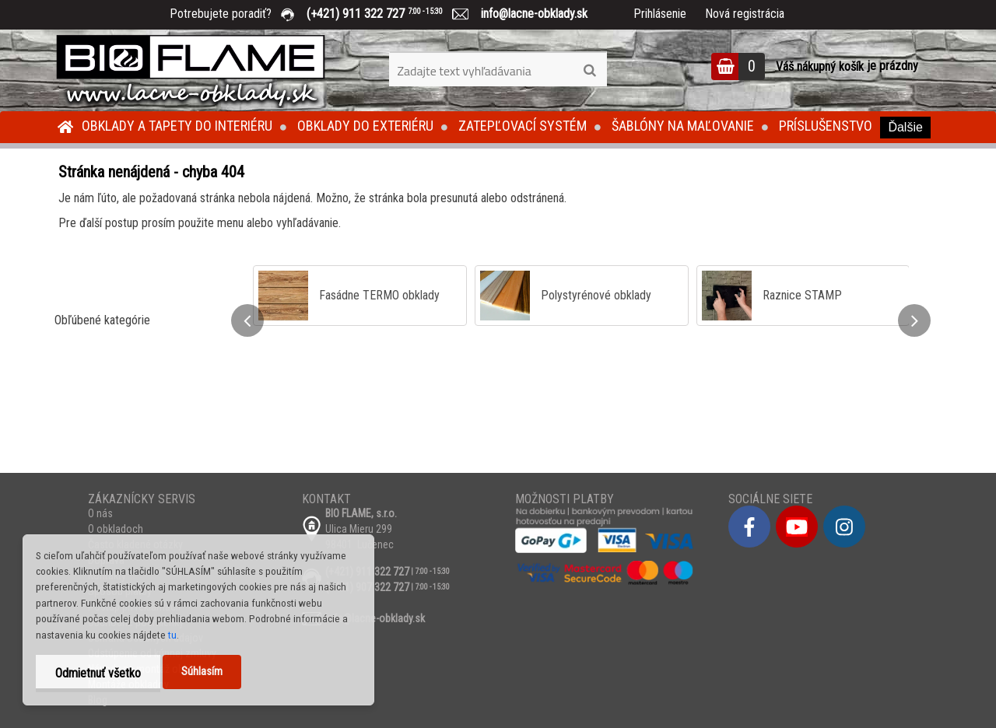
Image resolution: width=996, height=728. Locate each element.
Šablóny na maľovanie (683, 125)
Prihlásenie (659, 13)
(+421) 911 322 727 (385, 13)
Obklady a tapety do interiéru (177, 125)
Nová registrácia (744, 13)
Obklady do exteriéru (365, 125)
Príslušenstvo (825, 125)
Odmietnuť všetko (98, 673)
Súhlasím (202, 671)
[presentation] (247, 320)
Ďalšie (905, 127)
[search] (589, 71)
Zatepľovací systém (522, 125)
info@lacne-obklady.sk (527, 13)
